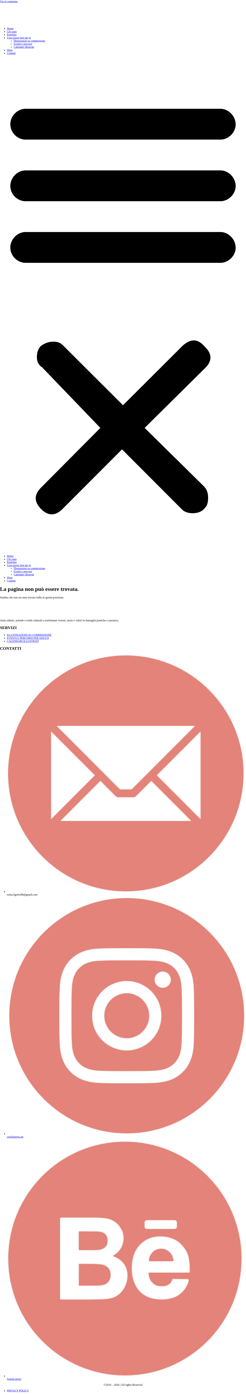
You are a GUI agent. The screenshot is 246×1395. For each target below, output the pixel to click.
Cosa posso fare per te (19, 37)
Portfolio (12, 34)
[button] (123, 305)
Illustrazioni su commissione (29, 40)
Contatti (11, 53)
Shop (9, 50)
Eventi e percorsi (23, 43)
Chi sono (12, 31)
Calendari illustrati (24, 47)
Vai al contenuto (9, 1)
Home (10, 28)
